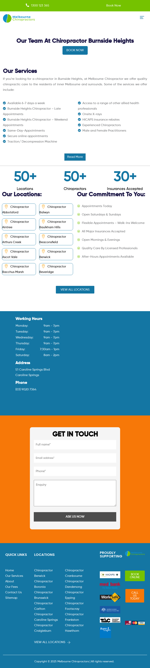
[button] (75, 290)
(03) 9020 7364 (25, 389)
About (9, 581)
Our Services (14, 576)
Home (9, 570)
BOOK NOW (75, 50)
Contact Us (13, 592)
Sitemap (11, 598)
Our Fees (11, 587)
